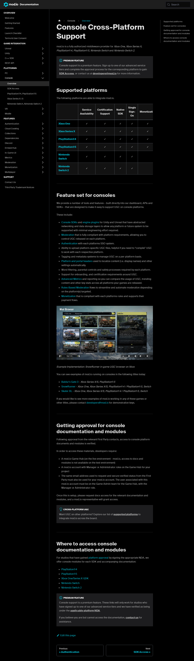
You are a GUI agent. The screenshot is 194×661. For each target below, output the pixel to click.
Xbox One (64, 123)
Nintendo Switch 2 (71, 587)
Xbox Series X (67, 131)
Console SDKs (69, 222)
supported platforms (125, 514)
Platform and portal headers (76, 261)
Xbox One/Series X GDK (75, 578)
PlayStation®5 (67, 147)
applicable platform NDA (85, 610)
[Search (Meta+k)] (178, 4)
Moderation (67, 234)
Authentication (69, 243)
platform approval (98, 557)
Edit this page (66, 635)
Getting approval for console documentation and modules (177, 32)
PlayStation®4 (67, 139)
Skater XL (66, 391)
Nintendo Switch (70, 583)
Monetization (68, 296)
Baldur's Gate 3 (69, 381)
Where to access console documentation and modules (177, 39)
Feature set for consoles (175, 26)
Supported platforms (173, 21)
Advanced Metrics (71, 279)
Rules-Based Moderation (75, 287)
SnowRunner (68, 386)
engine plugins (91, 222)
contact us (132, 617)
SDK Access (66, 73)
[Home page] (59, 20)
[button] (24, 48)
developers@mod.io (105, 73)
